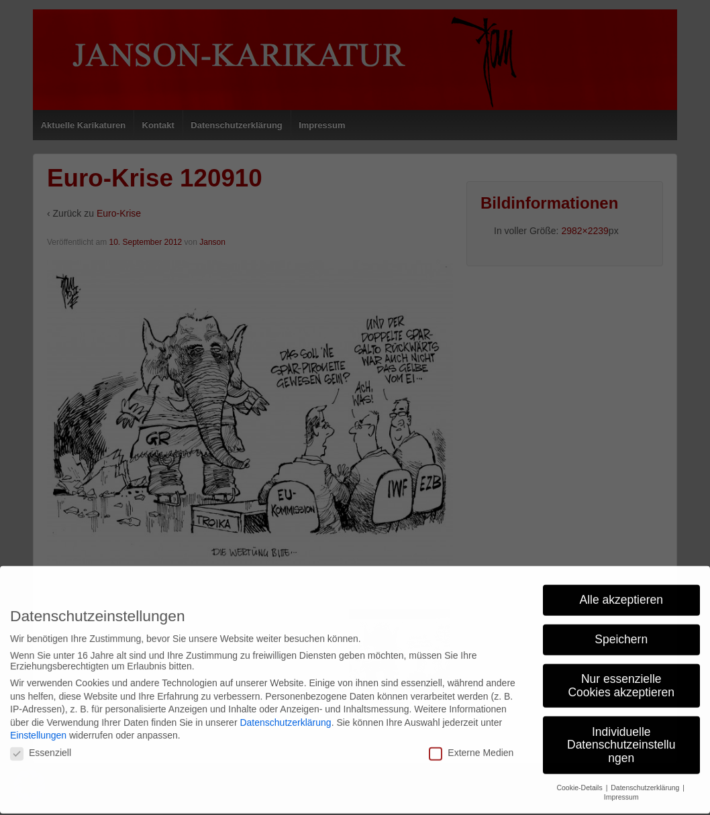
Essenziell (40, 746)
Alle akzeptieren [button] (621, 593)
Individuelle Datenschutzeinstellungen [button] (621, 739)
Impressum (621, 791)
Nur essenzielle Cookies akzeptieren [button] (621, 679)
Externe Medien (471, 746)
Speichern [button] (621, 633)
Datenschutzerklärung (285, 716)
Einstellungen (38, 729)
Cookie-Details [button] (580, 781)
